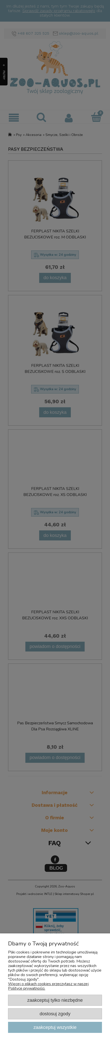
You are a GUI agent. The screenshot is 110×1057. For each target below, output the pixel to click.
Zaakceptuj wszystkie (55, 1027)
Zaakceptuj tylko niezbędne (55, 1000)
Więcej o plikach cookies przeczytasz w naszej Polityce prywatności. (48, 986)
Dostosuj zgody (55, 1013)
